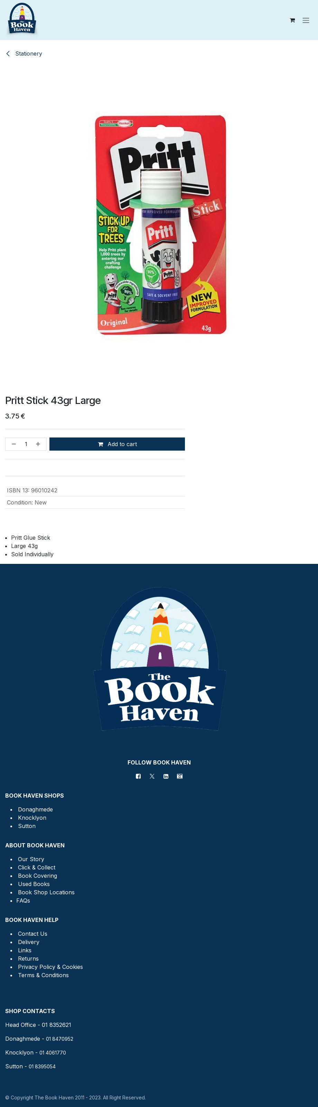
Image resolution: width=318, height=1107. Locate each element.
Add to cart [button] (117, 444)
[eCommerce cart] (292, 20)
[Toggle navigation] (306, 20)
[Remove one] (12, 444)
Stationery (23, 53)
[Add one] (39, 444)
